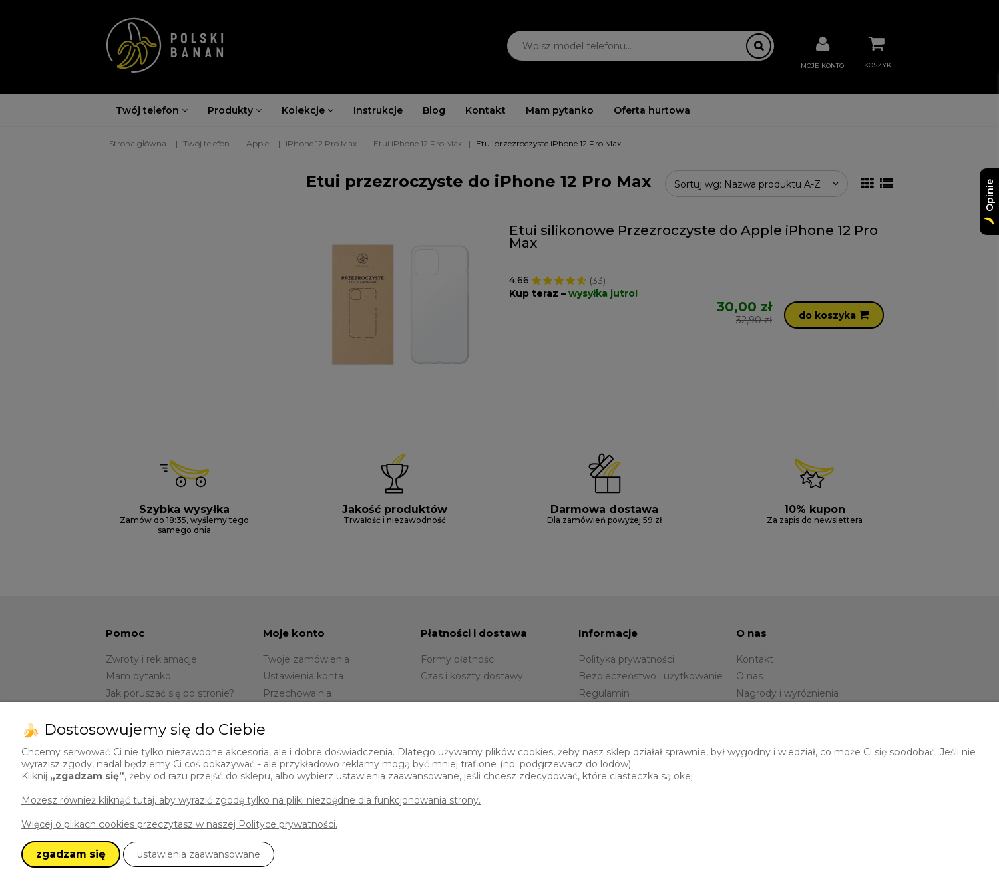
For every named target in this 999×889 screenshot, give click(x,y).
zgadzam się (71, 854)
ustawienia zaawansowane (198, 854)
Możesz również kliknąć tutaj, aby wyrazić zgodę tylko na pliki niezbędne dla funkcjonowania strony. (251, 800)
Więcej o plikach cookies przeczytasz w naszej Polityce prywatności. (179, 824)
